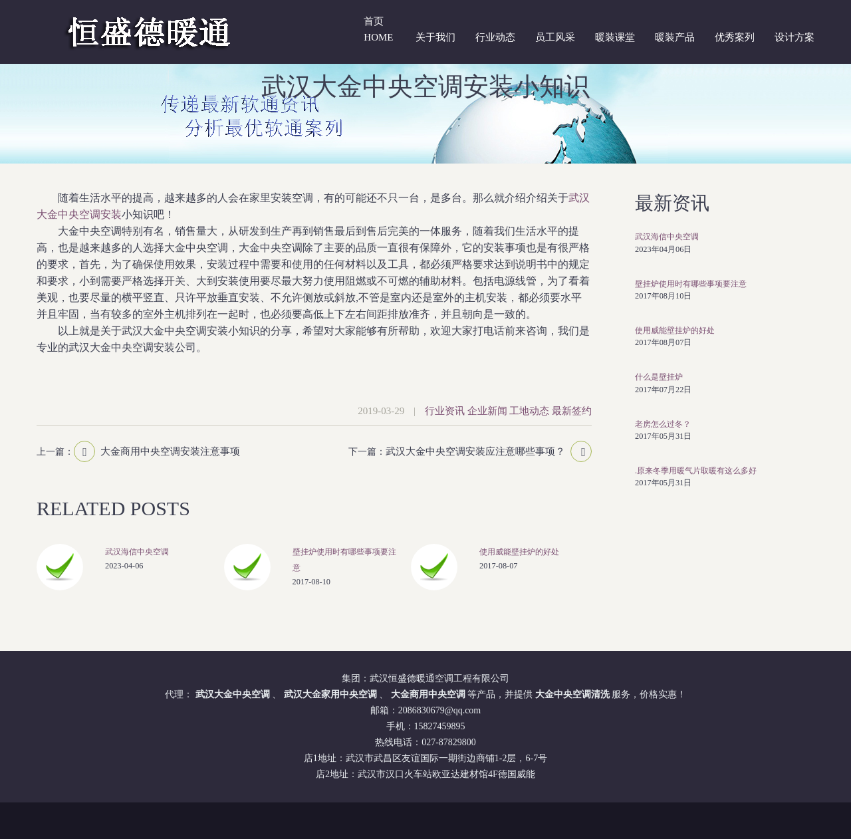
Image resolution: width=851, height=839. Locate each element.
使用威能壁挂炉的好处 (519, 551)
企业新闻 (487, 411)
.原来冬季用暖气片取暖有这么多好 (696, 470)
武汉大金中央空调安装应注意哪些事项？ (475, 451)
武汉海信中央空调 (137, 551)
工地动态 (529, 411)
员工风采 (555, 37)
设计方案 (794, 37)
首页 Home (378, 29)
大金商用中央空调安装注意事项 (170, 451)
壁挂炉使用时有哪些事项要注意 (691, 284)
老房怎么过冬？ (663, 424)
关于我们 (435, 37)
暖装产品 (675, 37)
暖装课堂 (615, 37)
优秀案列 (735, 37)
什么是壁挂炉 (659, 377)
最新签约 (572, 411)
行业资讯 (445, 411)
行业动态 (495, 37)
